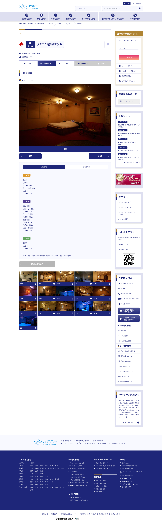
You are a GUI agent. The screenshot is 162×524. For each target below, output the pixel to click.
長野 (41, 471)
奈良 (51, 479)
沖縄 (31, 490)
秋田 (36, 465)
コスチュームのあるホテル (129, 351)
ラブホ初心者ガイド (101, 463)
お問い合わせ (115, 514)
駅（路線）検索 (124, 294)
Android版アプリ (129, 249)
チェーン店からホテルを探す (77, 485)
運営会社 (45, 514)
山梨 (36, 471)
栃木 (53, 468)
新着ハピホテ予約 (100, 486)
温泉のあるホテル (129, 376)
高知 (46, 484)
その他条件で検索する (129, 381)
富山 (36, 474)
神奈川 (37, 468)
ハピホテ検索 (125, 278)
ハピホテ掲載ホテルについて (130, 484)
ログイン (129, 57)
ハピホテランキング (129, 202)
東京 (31, 468)
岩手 (46, 465)
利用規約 (54, 514)
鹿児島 (62, 487)
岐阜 (36, 476)
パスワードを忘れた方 (129, 71)
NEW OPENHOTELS (74, 497)
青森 (31, 465)
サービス (123, 196)
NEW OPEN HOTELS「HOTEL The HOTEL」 (129, 132)
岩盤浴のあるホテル (129, 361)
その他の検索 (135, 17)
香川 (31, 484)
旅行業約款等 (103, 514)
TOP (27, 64)
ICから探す (55, 17)
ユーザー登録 (136, 3)
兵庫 (36, 479)
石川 (31, 474)
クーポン (83, 64)
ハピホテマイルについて (129, 207)
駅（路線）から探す (75, 466)
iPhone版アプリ (129, 244)
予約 (101, 64)
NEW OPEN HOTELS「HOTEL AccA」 (127, 141)
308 (26, 156)
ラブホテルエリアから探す (128, 299)
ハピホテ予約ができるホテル (127, 311)
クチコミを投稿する (48, 44)
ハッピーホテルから (129, 394)
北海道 (32, 463)
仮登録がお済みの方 (128, 81)
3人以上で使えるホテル (129, 371)
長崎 (41, 487)
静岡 (41, 476)
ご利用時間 (86, 167)
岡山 (31, 482)
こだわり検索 (124, 304)
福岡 (31, 487)
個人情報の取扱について (68, 514)
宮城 (51, 465)
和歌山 (57, 479)
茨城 (57, 468)
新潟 (31, 471)
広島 (36, 482)
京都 (41, 479)
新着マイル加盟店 (100, 483)
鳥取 (41, 482)
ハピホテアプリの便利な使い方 (104, 466)
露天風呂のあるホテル (129, 356)
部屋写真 (45, 64)
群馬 (62, 468)
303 (103, 156)
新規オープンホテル (101, 480)
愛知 (31, 476)
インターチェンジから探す (77, 463)
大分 (51, 487)
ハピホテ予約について (127, 468)
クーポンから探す (88, 17)
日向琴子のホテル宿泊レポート (78, 500)
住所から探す (27, 17)
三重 (46, 476)
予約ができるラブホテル (76, 474)
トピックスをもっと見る (132, 162)
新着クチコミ (99, 492)
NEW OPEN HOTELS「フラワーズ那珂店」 (129, 124)
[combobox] (119, 8)
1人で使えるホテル (129, 366)
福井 (41, 474)
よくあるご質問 (129, 219)
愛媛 (41, 484)
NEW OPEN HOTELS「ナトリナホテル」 (129, 156)
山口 (51, 482)
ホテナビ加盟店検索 (129, 341)
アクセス (64, 64)
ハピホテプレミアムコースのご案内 (129, 213)
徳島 (36, 484)
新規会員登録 (126, 76)
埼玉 (43, 468)
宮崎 (56, 487)
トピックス (124, 115)
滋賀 (46, 479)
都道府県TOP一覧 (128, 94)
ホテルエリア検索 (125, 283)
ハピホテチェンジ (126, 475)
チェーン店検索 (129, 336)
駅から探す (41, 17)
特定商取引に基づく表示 (88, 514)
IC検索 (121, 289)
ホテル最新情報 (99, 489)
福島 (56, 465)
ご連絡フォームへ (127, 422)
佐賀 (36, 487)
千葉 (48, 468)
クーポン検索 (129, 331)
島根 (46, 482)
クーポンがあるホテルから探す (78, 483)
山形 (41, 465)
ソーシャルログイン (128, 66)
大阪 (31, 479)
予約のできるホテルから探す (113, 17)
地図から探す (71, 17)
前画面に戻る (31, 264)
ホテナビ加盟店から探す (76, 480)
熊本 (46, 487)
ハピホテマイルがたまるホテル (127, 319)
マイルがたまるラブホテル (77, 477)
